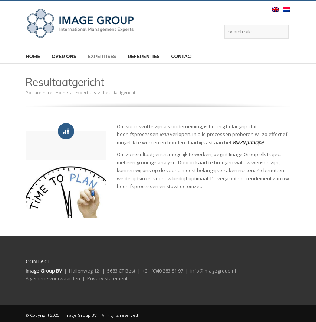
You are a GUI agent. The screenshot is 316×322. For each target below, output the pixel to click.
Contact (182, 56)
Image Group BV (80, 315)
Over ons (64, 56)
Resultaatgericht (65, 81)
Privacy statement (107, 278)
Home (33, 56)
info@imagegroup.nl (213, 270)
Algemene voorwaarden (53, 278)
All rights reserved (120, 315)
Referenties (143, 56)
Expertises (102, 56)
